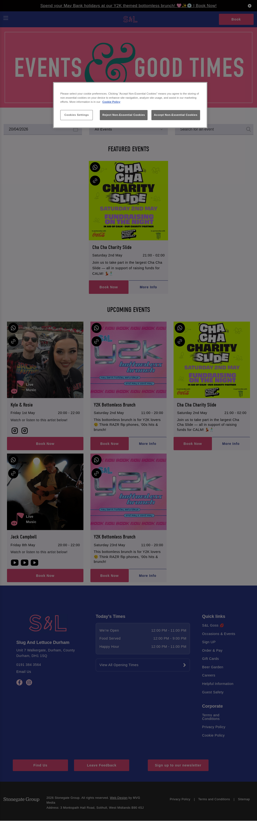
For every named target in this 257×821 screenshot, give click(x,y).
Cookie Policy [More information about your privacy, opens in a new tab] (111, 101)
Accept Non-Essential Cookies (175, 114)
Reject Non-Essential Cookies (123, 114)
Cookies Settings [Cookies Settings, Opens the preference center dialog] (76, 114)
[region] (130, 105)
